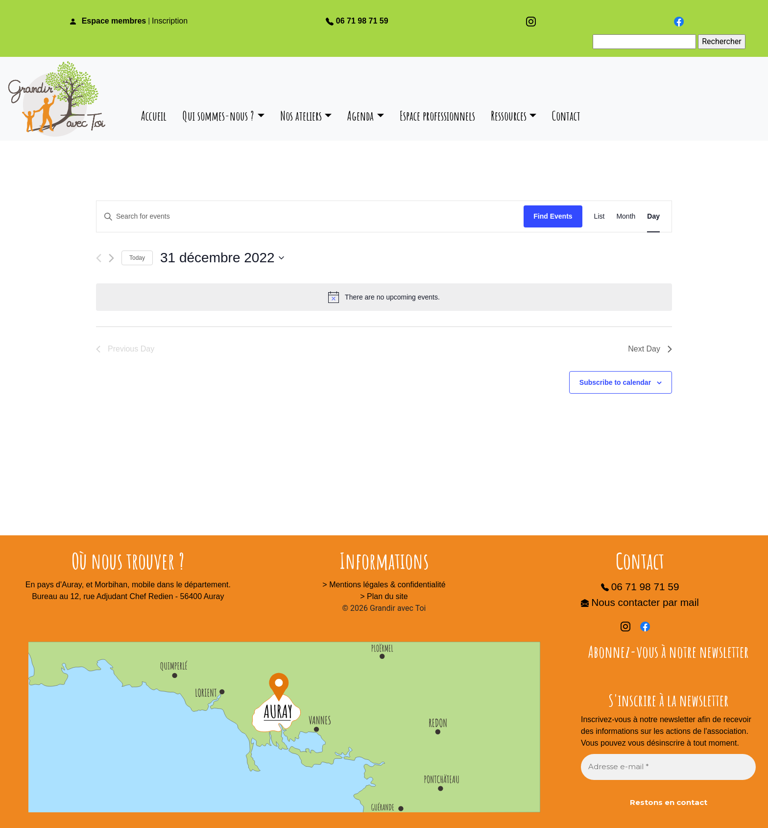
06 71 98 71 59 (357, 21)
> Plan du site (384, 596)
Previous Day (125, 349)
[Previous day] (98, 258)
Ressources (509, 116)
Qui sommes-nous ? (218, 116)
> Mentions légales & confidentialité (383, 584)
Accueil (154, 116)
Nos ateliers (301, 116)
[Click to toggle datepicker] (222, 258)
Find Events (552, 216)
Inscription (170, 21)
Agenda (360, 116)
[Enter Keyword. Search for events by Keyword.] (310, 216)
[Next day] (111, 258)
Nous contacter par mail (640, 602)
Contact (566, 116)
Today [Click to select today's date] (137, 257)
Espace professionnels (437, 116)
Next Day (650, 349)
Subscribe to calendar (615, 382)
